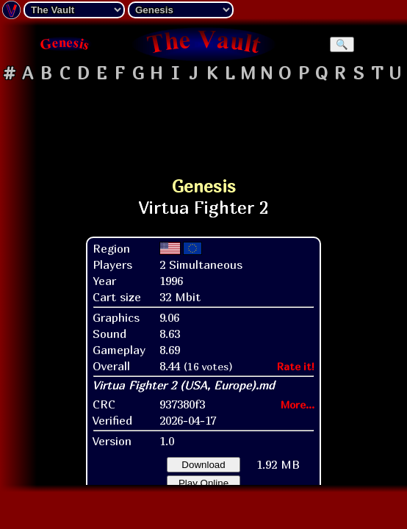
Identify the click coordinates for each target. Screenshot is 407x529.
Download (203, 464)
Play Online (203, 483)
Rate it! (295, 366)
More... (297, 404)
